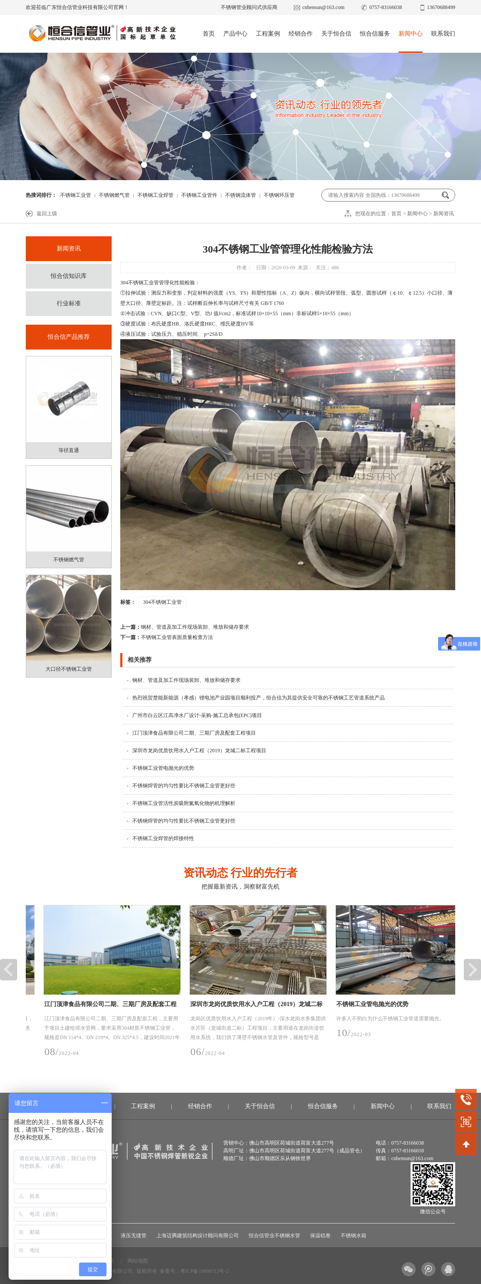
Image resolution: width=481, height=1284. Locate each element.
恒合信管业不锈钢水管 (274, 1236)
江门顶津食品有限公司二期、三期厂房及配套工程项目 (194, 733)
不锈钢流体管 (240, 195)
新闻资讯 (443, 214)
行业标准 (69, 303)
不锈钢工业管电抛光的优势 (163, 768)
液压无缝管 (133, 1236)
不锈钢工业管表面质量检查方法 (166, 637)
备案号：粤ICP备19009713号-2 (194, 1271)
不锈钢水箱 (353, 1236)
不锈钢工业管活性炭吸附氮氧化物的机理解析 (183, 803)
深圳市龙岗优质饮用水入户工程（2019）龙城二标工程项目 (199, 750)
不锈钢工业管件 (199, 195)
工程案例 (268, 33)
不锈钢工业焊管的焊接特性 (163, 838)
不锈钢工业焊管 (155, 195)
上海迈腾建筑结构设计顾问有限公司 (197, 1236)
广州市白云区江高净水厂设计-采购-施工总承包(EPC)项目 (197, 715)
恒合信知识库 (69, 276)
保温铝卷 (320, 1236)
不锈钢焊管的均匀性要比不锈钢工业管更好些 (183, 786)
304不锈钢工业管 (162, 602)
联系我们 (443, 33)
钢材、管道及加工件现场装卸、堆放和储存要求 (184, 627)
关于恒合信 (336, 33)
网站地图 (138, 1261)
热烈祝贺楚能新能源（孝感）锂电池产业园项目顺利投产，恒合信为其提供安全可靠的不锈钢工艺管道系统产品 (258, 698)
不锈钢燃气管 (114, 195)
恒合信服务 (375, 33)
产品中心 (235, 33)
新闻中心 (411, 33)
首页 (209, 33)
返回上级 (47, 214)
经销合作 (301, 33)
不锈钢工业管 (75, 195)
